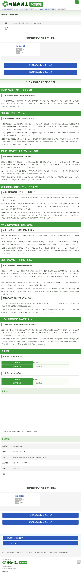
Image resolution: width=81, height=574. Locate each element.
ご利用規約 (37, 552)
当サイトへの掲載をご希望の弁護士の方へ (59, 552)
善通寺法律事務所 (20, 46)
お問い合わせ (44, 552)
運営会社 (19, 552)
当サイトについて (11, 552)
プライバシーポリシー (27, 552)
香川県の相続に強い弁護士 (38, 65)
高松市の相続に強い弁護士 (38, 72)
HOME (4, 552)
